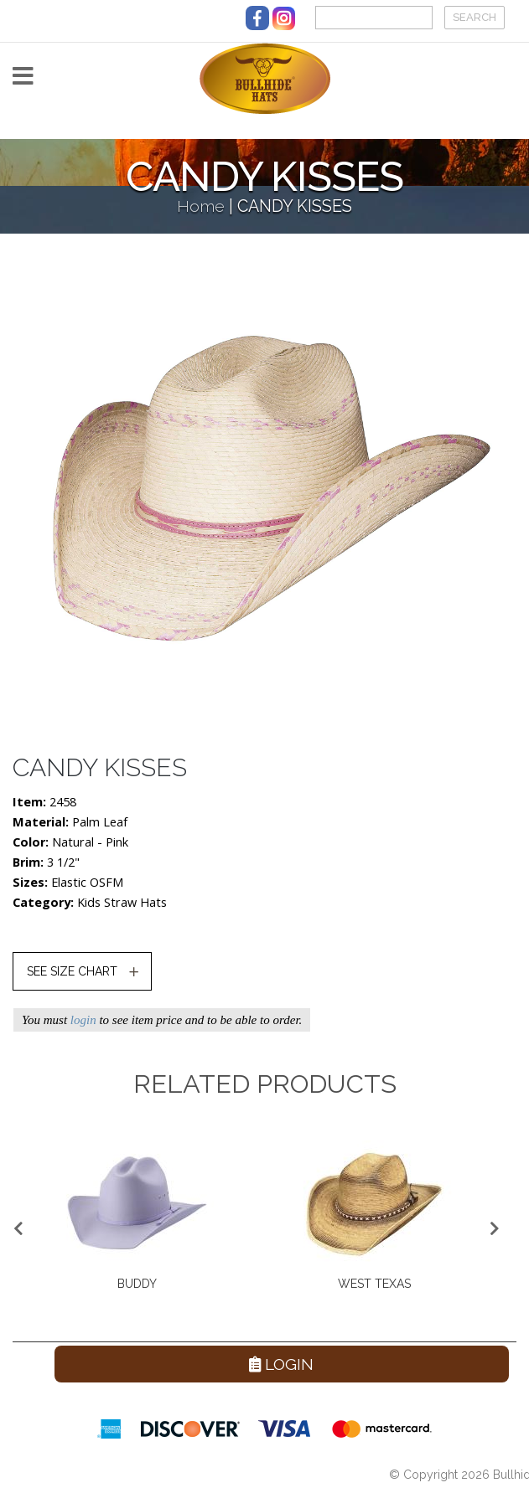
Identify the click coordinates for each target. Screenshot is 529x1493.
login (83, 1020)
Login (281, 1364)
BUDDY (137, 1283)
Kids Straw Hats (122, 902)
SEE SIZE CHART (72, 971)
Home (201, 206)
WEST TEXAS (374, 1283)
